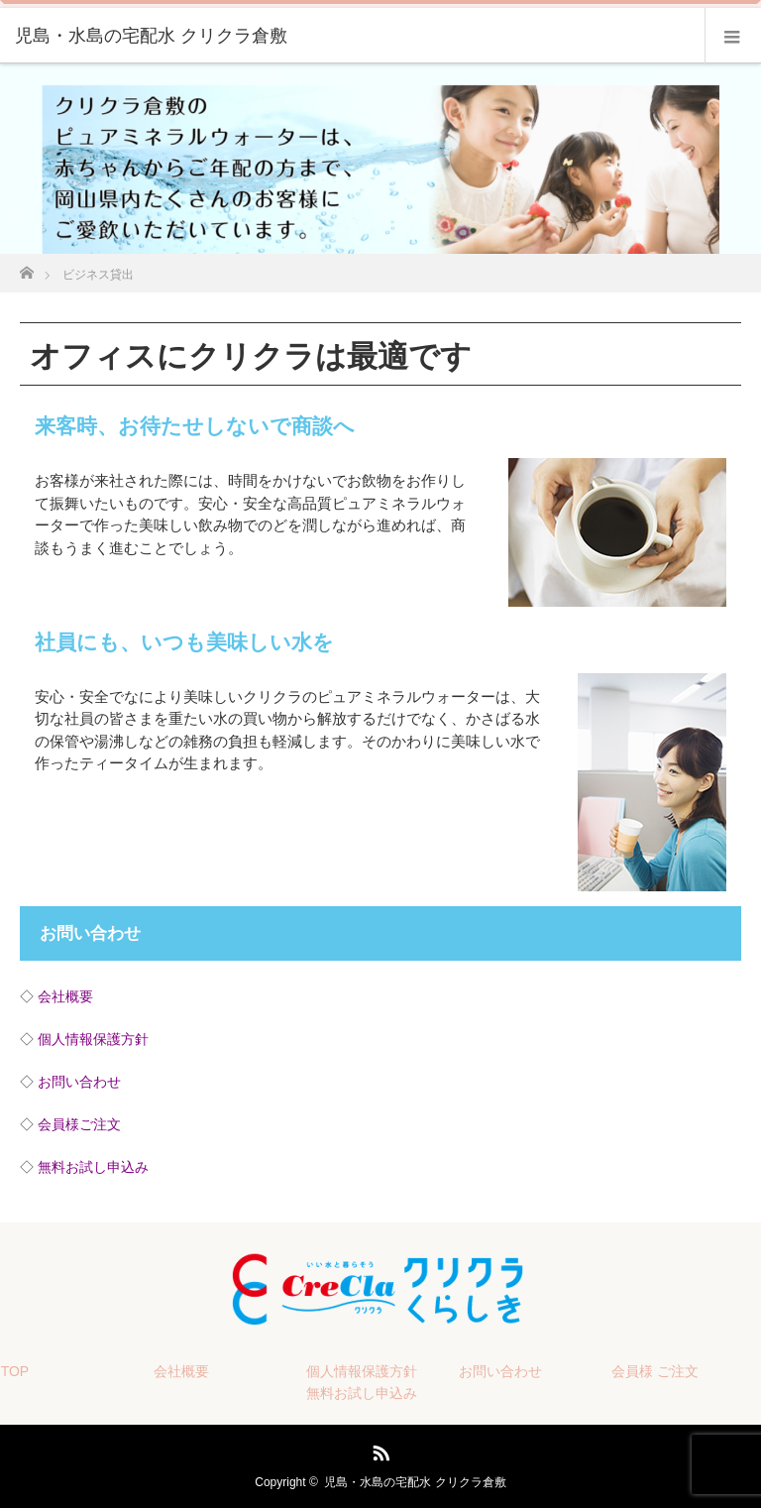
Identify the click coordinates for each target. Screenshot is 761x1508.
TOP (15, 1371)
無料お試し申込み (93, 1167)
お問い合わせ (79, 1082)
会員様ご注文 (79, 1124)
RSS (378, 1449)
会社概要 (65, 996)
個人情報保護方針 (93, 1039)
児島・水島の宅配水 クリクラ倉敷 (414, 1482)
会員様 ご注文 (655, 1371)
